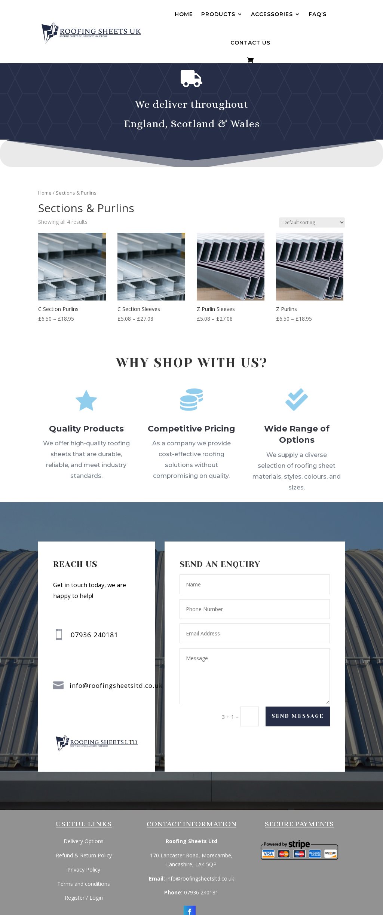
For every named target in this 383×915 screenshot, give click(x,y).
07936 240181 (201, 892)
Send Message (297, 716)
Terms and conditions (83, 883)
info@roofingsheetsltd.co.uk (116, 685)
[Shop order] (312, 222)
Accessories (272, 14)
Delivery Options (84, 841)
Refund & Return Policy (84, 855)
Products (218, 14)
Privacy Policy (83, 869)
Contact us (250, 42)
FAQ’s (318, 14)
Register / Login (84, 897)
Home (184, 14)
